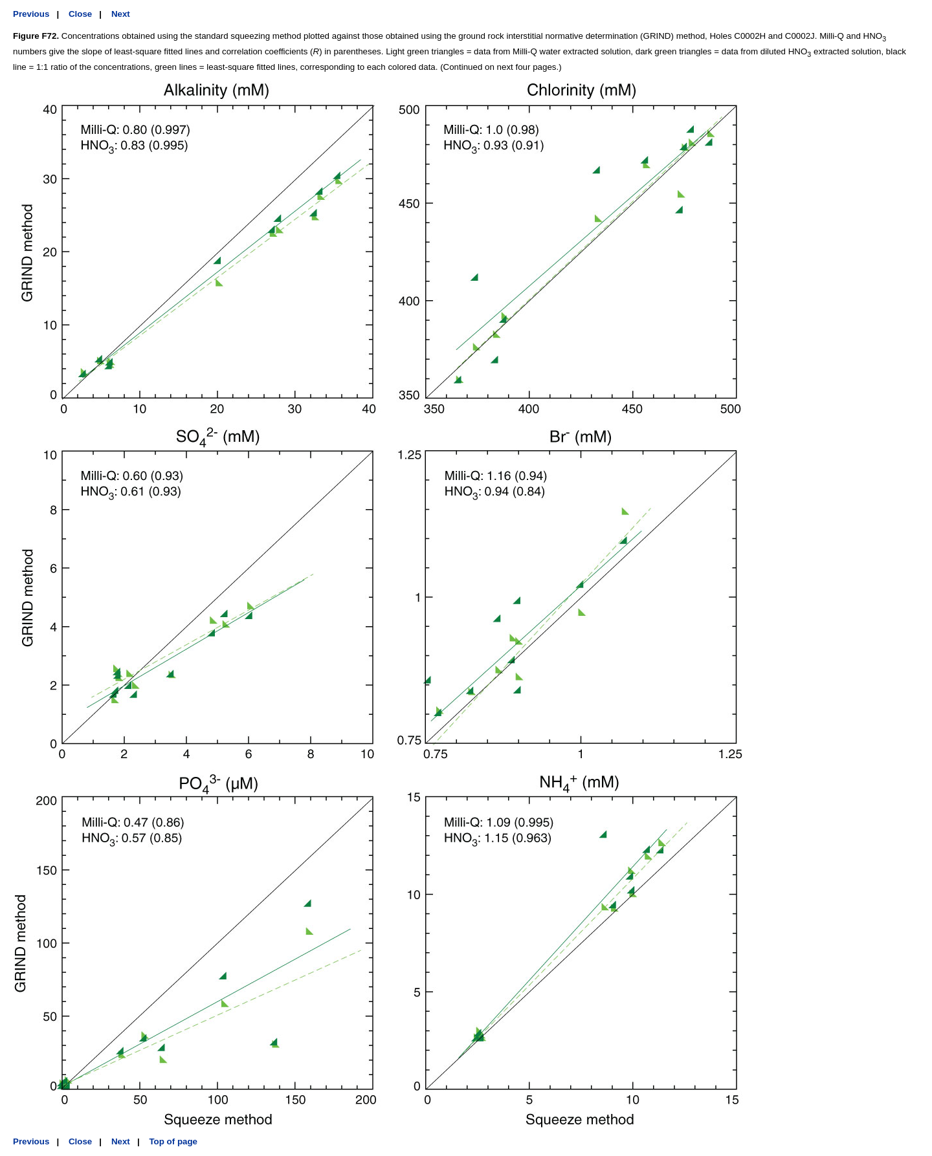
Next (120, 14)
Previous (31, 14)
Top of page (173, 1141)
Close (80, 14)
